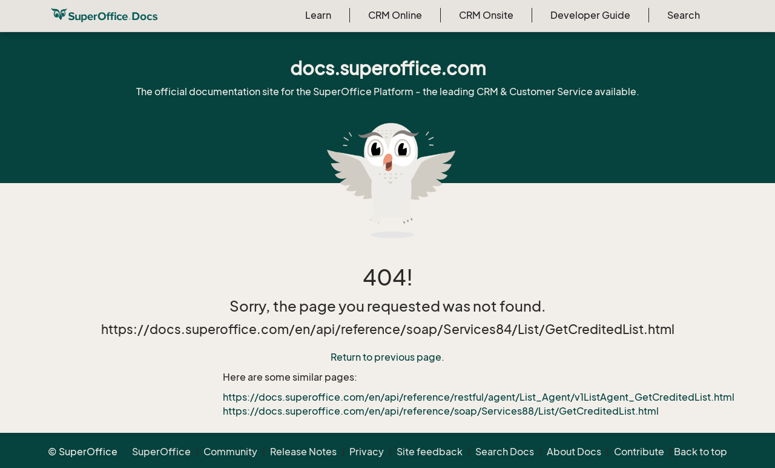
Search (683, 15)
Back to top (700, 452)
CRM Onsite (486, 15)
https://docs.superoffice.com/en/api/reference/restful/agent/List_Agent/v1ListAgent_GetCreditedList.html (478, 397)
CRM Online (395, 15)
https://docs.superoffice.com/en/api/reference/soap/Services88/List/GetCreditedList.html (441, 411)
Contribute (639, 452)
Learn (318, 15)
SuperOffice (161, 452)
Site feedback (430, 452)
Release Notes (303, 452)
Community (230, 452)
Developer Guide (590, 15)
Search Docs (504, 452)
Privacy (366, 452)
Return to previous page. (387, 357)
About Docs (574, 452)
